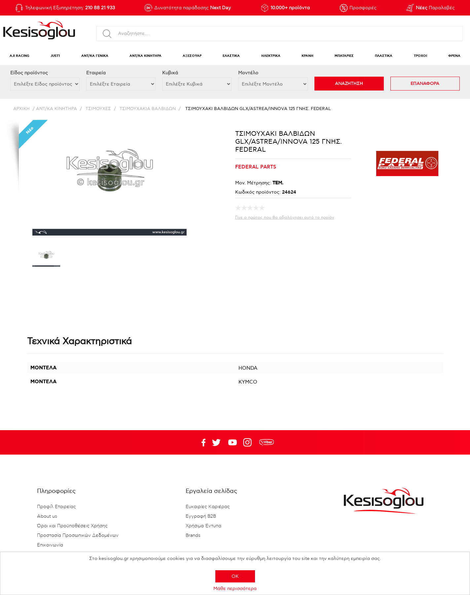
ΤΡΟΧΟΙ (420, 56)
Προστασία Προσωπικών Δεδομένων (78, 535)
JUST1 (55, 56)
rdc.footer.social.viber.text (266, 442)
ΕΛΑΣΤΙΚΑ (231, 56)
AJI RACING (19, 56)
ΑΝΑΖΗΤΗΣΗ (349, 83)
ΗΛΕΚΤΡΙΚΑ (270, 56)
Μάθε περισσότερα (235, 588)
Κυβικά (170, 73)
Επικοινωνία (50, 545)
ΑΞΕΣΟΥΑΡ (192, 56)
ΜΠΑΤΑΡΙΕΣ (344, 56)
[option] (46, 258)
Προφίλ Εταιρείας (56, 506)
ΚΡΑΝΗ (307, 56)
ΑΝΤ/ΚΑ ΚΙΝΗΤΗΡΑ (145, 56)
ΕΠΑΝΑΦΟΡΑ (425, 83)
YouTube (216, 442)
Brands (193, 535)
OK (235, 576)
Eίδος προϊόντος (29, 73)
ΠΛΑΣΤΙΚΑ (383, 56)
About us (47, 516)
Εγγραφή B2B (201, 516)
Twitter (232, 442)
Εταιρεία (96, 73)
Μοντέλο (248, 73)
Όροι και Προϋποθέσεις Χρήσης (72, 526)
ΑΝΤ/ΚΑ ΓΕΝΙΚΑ (94, 56)
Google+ (248, 442)
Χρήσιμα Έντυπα (203, 526)
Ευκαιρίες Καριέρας (208, 506)
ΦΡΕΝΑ (454, 56)
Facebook (200, 442)
